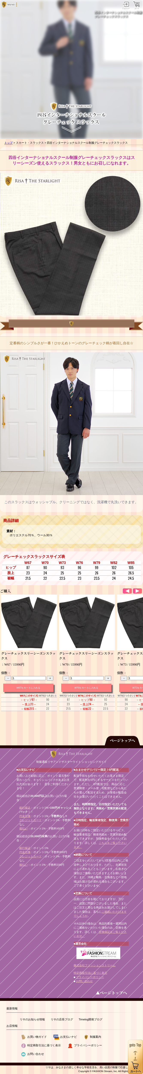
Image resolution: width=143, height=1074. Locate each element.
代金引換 (24, 816)
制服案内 (95, 1036)
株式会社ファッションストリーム (95, 965)
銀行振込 (24, 807)
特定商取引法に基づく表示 (90, 972)
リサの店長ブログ (62, 1019)
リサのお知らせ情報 (32, 1019)
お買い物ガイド (37, 1036)
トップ (8, 142)
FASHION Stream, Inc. (105, 1071)
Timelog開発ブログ (90, 1019)
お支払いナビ (68, 1036)
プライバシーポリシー (90, 977)
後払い (23, 828)
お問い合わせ (84, 981)
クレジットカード (30, 820)
